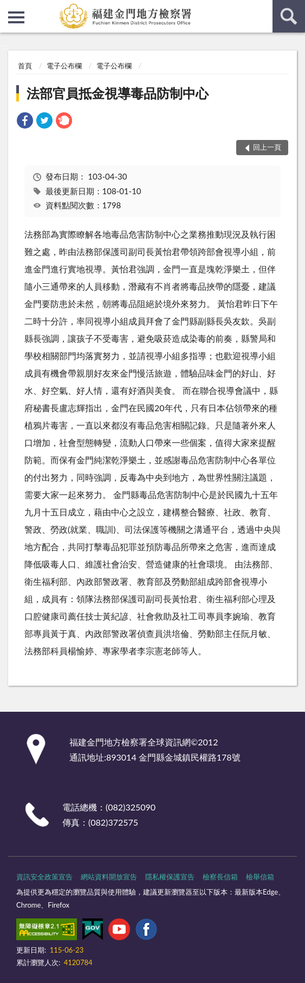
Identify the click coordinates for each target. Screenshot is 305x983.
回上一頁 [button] (267, 147)
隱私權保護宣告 (169, 876)
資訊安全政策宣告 (44, 876)
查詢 (288, 16)
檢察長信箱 (220, 876)
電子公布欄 (64, 65)
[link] (25, 121)
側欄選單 (16, 17)
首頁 (25, 65)
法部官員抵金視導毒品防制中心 (118, 93)
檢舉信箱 (260, 876)
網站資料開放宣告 (109, 876)
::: (8, 8)
